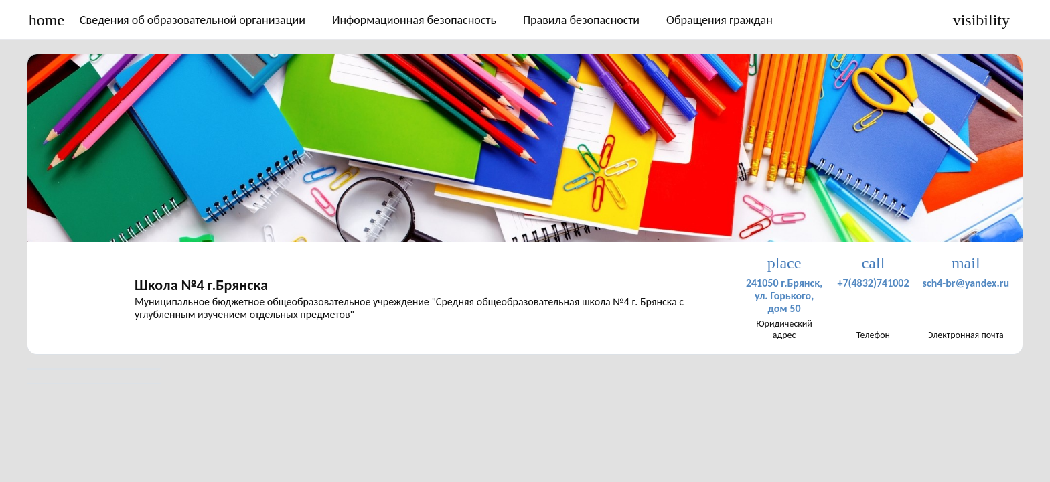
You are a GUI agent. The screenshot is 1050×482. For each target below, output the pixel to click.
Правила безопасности (581, 20)
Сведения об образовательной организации (192, 20)
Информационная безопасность (414, 20)
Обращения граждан (719, 20)
